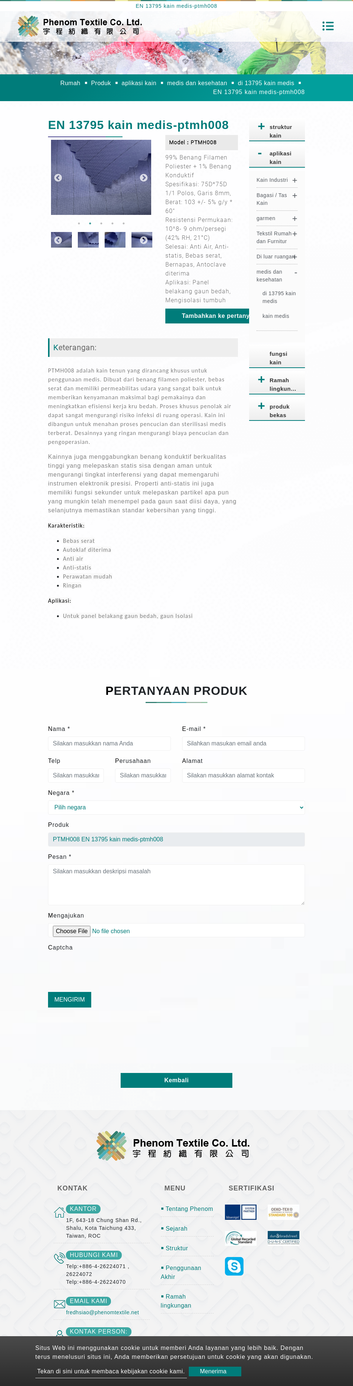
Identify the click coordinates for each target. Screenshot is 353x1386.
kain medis (276, 316)
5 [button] (123, 223)
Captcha (60, 947)
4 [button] (112, 223)
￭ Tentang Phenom (187, 1209)
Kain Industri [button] (272, 180)
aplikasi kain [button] (281, 157)
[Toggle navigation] (328, 26)
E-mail (194, 729)
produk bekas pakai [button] (280, 412)
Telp (54, 761)
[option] (101, 177)
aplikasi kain (139, 83)
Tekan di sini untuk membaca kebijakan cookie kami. (111, 1371)
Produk (101, 83)
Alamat (192, 761)
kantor (83, 1209)
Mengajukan (66, 915)
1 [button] (79, 223)
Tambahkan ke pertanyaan (221, 316)
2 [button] (90, 223)
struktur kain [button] (281, 131)
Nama (59, 729)
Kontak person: (98, 1331)
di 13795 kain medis (266, 83)
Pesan (59, 857)
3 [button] (101, 223)
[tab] (277, 129)
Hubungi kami (94, 1255)
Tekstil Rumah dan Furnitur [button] (274, 237)
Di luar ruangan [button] (276, 257)
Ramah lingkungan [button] (285, 384)
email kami (88, 1301)
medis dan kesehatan (197, 83)
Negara (61, 793)
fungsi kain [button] (278, 358)
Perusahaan (133, 761)
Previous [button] (57, 177)
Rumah (70, 83)
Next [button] (143, 177)
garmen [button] (266, 218)
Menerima (213, 1371)
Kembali (176, 1080)
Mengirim (69, 999)
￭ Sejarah (174, 1228)
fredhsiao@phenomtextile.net (102, 1312)
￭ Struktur (174, 1248)
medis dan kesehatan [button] (269, 276)
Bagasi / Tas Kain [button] (272, 199)
